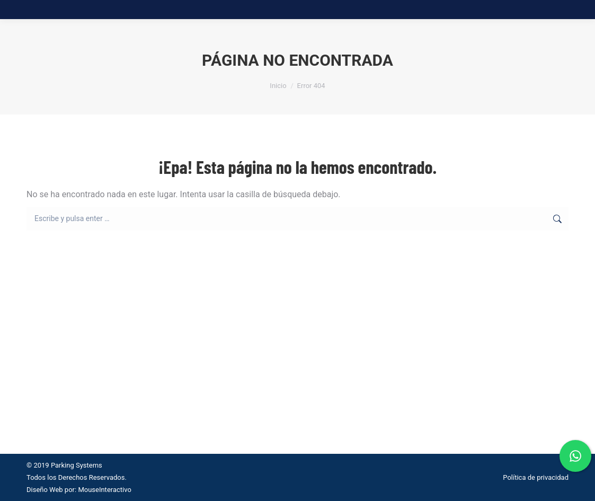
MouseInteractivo (104, 490)
